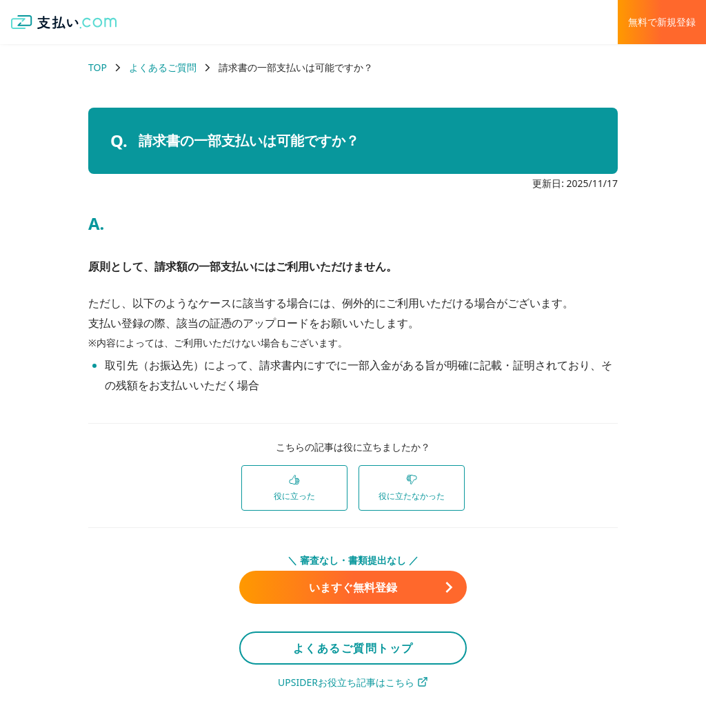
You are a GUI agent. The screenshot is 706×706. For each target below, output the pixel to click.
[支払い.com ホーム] (64, 22)
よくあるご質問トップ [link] (353, 648)
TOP (97, 67)
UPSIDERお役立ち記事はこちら (353, 682)
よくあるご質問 (162, 67)
